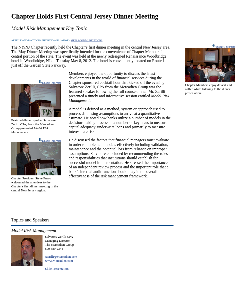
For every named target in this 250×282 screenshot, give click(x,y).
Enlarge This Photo (51, 82)
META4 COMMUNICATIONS (86, 40)
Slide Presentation (56, 268)
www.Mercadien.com (59, 260)
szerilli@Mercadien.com (61, 256)
